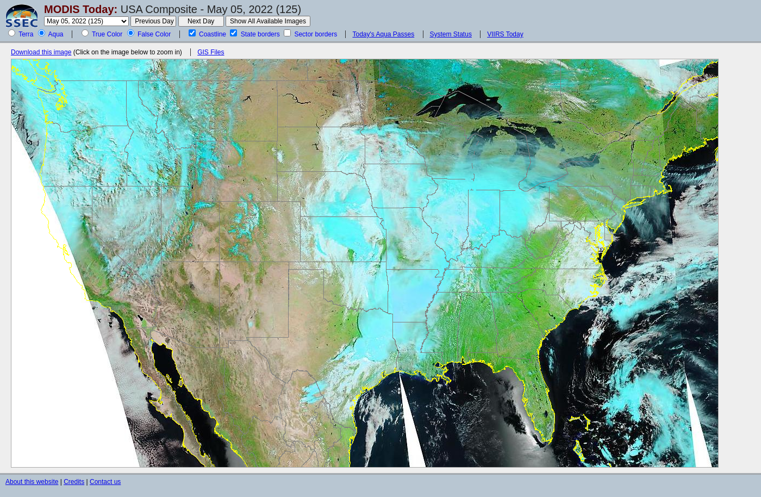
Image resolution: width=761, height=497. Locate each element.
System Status (451, 34)
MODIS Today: (80, 9)
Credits (74, 482)
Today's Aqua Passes (383, 34)
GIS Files (210, 52)
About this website (31, 482)
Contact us (105, 482)
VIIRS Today (505, 34)
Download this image (41, 52)
